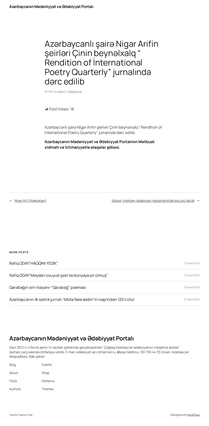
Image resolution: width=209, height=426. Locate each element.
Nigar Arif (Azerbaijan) (30, 200)
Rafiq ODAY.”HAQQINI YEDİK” (33, 263)
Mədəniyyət (75, 91)
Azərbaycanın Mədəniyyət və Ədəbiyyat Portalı (51, 6)
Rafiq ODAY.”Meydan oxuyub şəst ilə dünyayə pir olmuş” (58, 275)
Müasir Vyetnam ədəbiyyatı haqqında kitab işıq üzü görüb (153, 200)
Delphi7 (61, 91)
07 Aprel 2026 (192, 299)
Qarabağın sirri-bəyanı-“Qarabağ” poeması (47, 287)
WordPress (193, 415)
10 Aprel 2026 (192, 287)
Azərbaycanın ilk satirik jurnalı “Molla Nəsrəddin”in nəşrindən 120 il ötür (72, 299)
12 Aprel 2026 (192, 263)
